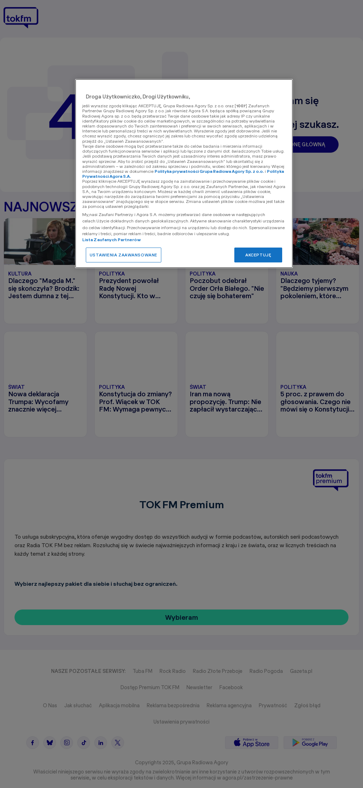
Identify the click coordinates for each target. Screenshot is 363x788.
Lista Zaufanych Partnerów (111, 239)
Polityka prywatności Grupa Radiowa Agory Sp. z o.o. (209, 171)
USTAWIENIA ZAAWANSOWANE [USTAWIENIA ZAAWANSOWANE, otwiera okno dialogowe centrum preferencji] (123, 255)
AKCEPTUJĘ (258, 255)
